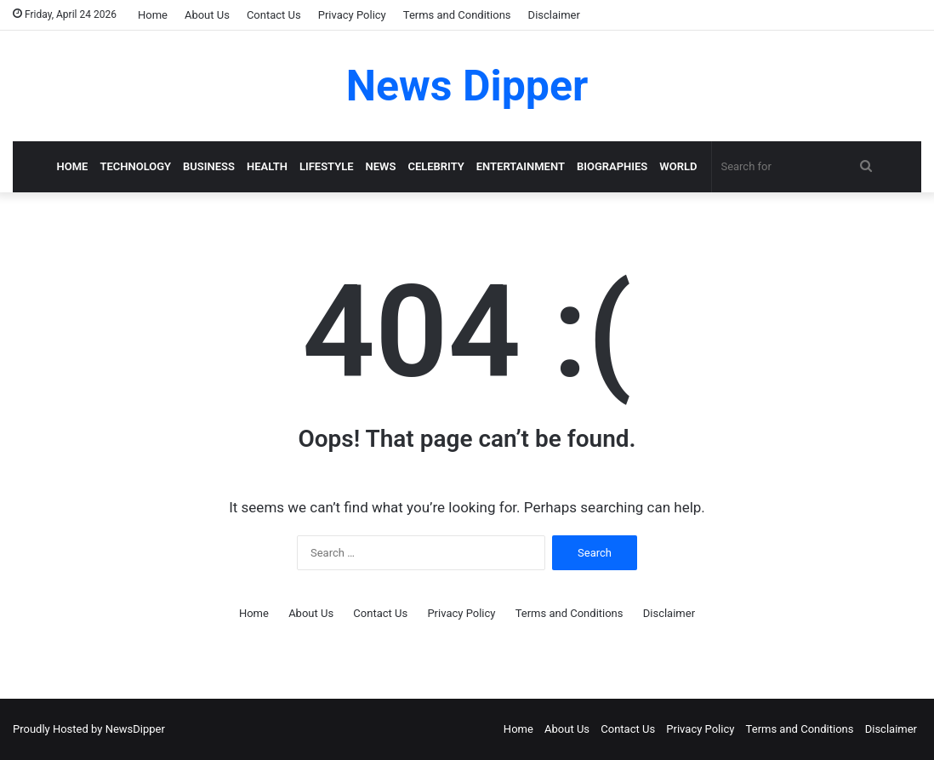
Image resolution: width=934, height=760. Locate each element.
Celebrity (435, 166)
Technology (135, 166)
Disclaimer (554, 15)
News (381, 166)
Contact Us (274, 15)
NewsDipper (135, 729)
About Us (207, 15)
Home (153, 15)
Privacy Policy (352, 15)
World (678, 166)
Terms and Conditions (457, 15)
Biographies (612, 166)
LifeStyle (326, 166)
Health (267, 166)
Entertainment (520, 166)
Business (209, 166)
